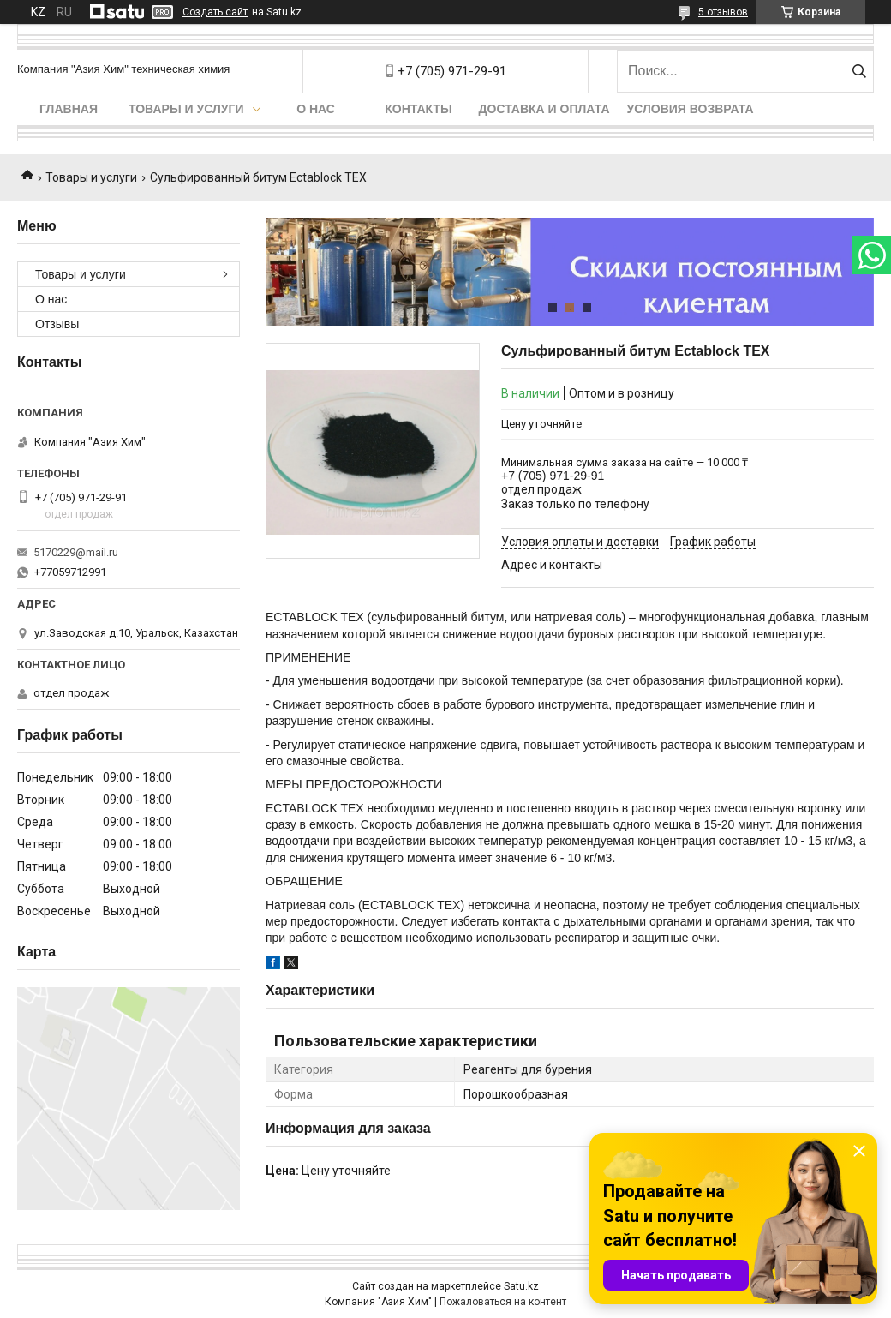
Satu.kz (521, 1286)
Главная (68, 109)
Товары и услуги (186, 109)
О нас (315, 109)
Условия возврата (690, 109)
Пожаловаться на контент (503, 1302)
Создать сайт (215, 12)
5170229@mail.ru (75, 552)
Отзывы (57, 324)
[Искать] (859, 71)
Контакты (418, 109)
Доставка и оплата (544, 109)
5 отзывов (723, 12)
